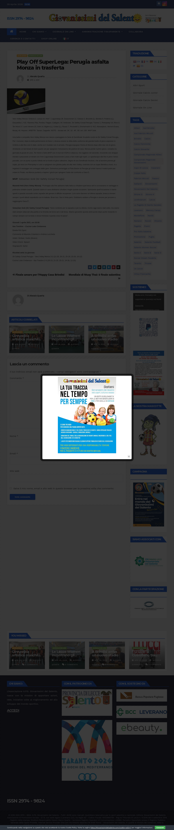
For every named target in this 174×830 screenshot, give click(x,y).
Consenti (160, 828)
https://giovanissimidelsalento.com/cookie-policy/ (110, 828)
